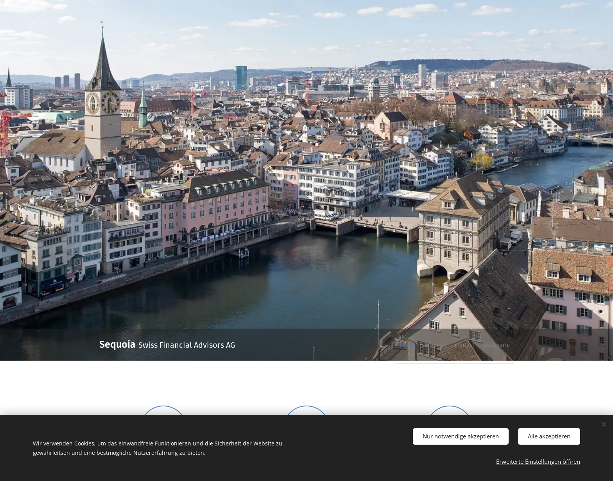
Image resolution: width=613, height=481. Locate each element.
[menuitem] (464, 345)
